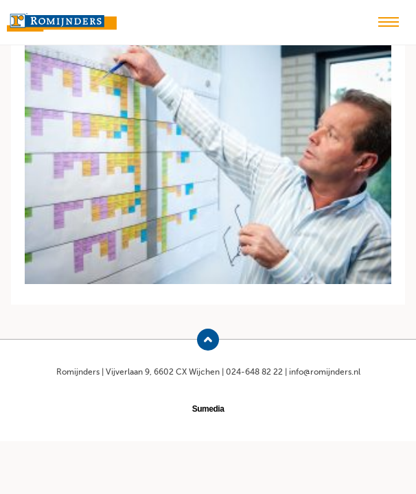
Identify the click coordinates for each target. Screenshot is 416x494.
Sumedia (208, 409)
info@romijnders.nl (324, 372)
